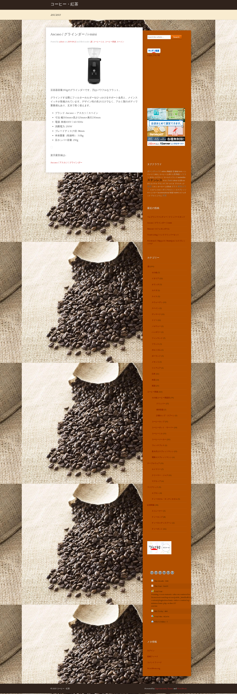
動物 (176, 172)
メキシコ (155, 362)
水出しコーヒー (160, 175)
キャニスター (152, 193)
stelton (164, 172)
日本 (153, 374)
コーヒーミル (98, 42)
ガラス (174, 187)
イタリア (155, 279)
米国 (153, 380)
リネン (154, 187)
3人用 (173, 175)
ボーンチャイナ (154, 172)
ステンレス (154, 181)
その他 (154, 273)
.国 (91, 42)
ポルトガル (156, 350)
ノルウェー (156, 326)
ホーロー (161, 187)
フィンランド (157, 338)
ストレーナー (157, 511)
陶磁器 (169, 172)
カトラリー (156, 470)
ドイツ (154, 321)
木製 (164, 196)
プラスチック (180, 184)
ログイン (150, 651)
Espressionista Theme (164, 689)
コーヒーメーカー (159, 440)
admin (61, 42)
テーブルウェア (153, 464)
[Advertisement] (166, 82)
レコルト (158, 190)
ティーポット (157, 529)
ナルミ (165, 181)
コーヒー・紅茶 (64, 4)
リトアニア (156, 368)
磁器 (149, 186)
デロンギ (161, 184)
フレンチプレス (158, 446)
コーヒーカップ (158, 422)
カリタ (171, 184)
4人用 (180, 181)
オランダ (155, 285)
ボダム (152, 178)
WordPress (182, 689)
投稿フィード (152, 657)
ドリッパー (160, 404)
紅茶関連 (150, 505)
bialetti (176, 193)
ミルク (152, 190)
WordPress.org (153, 669)
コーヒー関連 (110, 42)
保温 (171, 193)
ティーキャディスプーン (162, 523)
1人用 (167, 187)
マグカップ (156, 482)
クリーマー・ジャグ (160, 476)
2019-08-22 (71, 42)
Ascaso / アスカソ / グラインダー (66, 163)
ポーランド (156, 356)
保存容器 (160, 410)
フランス (155, 344)
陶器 (178, 175)
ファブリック (152, 487)
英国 (153, 386)
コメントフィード (154, 663)
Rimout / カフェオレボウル (158, 229)
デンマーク (156, 315)
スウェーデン (157, 303)
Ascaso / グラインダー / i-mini (73, 35)
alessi (175, 181)
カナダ (154, 291)
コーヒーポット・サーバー (163, 428)
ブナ (167, 184)
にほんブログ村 (153, 56)
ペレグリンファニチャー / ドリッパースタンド (166, 217)
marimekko (182, 178)
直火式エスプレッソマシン (163, 452)
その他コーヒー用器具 (161, 398)
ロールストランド (170, 178)
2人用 (168, 175)
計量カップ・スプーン (165, 416)
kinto (180, 172)
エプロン (155, 493)
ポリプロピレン (168, 190)
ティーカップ (157, 517)
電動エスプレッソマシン (162, 458)
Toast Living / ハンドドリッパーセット (163, 235)
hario (170, 181)
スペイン (120, 42)
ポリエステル (152, 184)
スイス (154, 297)
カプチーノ (159, 178)
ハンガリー (156, 333)
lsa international (163, 193)
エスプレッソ (180, 190)
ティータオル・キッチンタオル (164, 499)
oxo (183, 181)
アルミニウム (156, 196)
